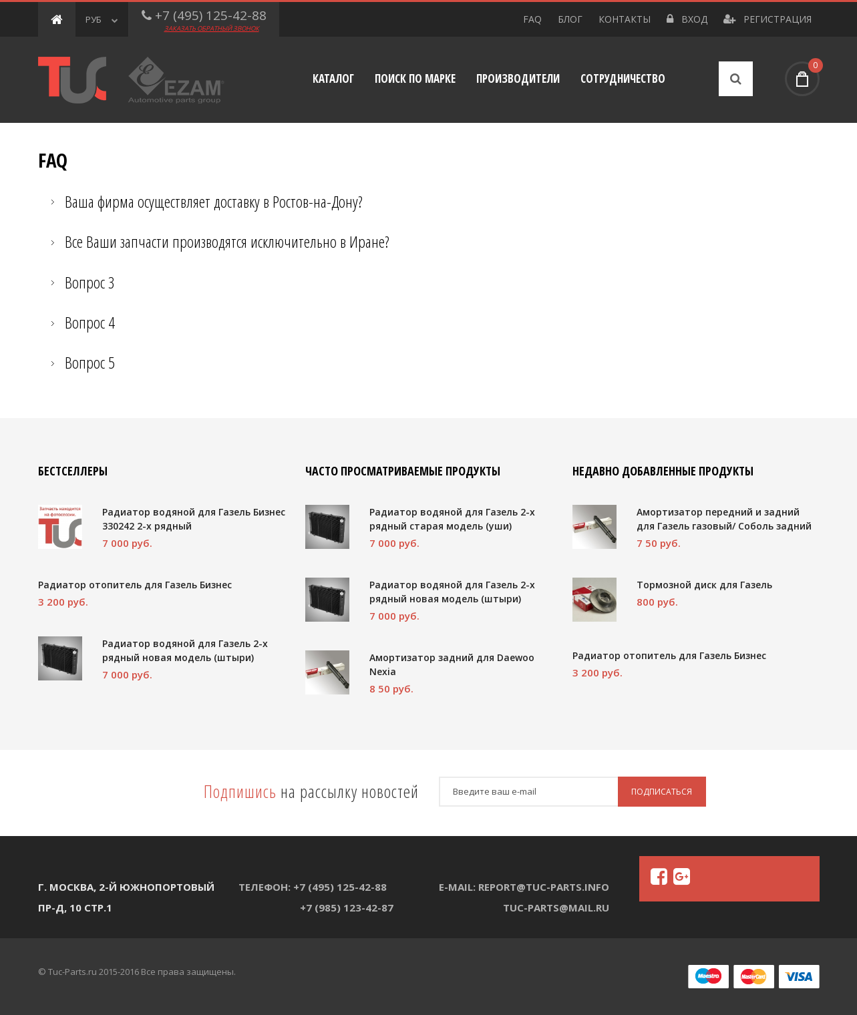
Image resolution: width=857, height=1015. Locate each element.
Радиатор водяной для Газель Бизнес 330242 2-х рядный (193, 518)
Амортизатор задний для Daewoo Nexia (451, 664)
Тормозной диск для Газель (704, 584)
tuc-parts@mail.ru (556, 907)
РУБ (101, 19)
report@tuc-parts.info (543, 886)
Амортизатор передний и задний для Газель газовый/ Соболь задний (724, 518)
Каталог (333, 78)
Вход (687, 19)
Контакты (624, 19)
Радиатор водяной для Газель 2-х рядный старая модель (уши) (452, 518)
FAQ (532, 19)
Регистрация (767, 19)
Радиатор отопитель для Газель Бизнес (135, 584)
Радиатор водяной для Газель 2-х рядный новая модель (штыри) (185, 650)
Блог (570, 19)
